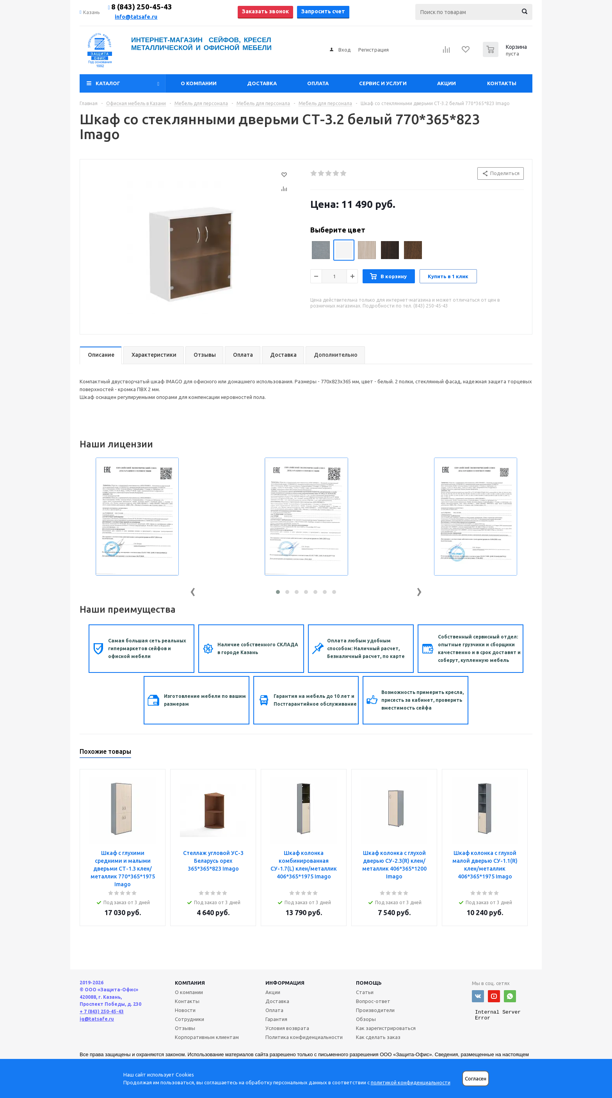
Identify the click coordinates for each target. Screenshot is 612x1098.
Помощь (369, 982)
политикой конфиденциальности (410, 1082)
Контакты (501, 83)
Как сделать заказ (378, 1037)
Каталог (108, 83)
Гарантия (276, 1019)
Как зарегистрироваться (386, 1028)
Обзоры (366, 1019)
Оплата (318, 83)
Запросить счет (323, 11)
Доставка (262, 83)
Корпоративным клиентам (207, 1037)
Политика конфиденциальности (304, 1037)
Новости (185, 1010)
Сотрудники (189, 1019)
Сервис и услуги (383, 83)
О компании (199, 83)
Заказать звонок (265, 11)
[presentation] (193, 590)
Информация (284, 982)
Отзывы (185, 1028)
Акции (446, 83)
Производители (375, 1010)
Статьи (365, 992)
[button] (278, 592)
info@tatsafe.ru (136, 17)
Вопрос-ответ (373, 1001)
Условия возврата (287, 1028)
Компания (190, 982)
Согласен (475, 1079)
